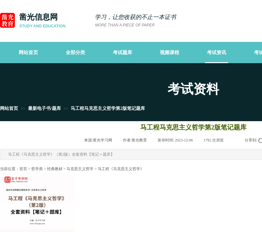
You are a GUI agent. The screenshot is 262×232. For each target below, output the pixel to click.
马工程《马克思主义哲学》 (121, 169)
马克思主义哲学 (79, 169)
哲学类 (37, 169)
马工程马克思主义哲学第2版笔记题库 (108, 108)
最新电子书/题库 (44, 108)
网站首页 (9, 108)
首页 (23, 169)
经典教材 (55, 169)
